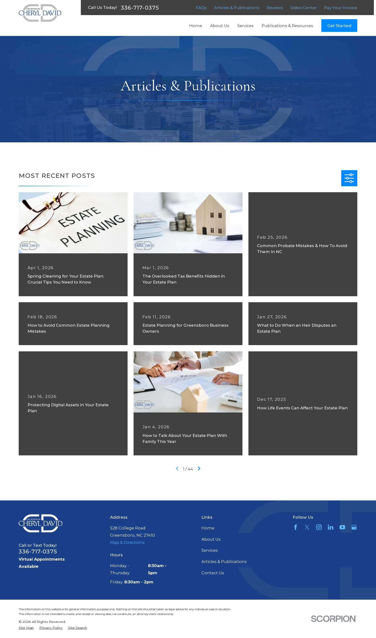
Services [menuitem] (245, 25)
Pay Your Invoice (340, 7)
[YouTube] (342, 527)
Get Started (339, 25)
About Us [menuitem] (219, 25)
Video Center (303, 7)
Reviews (275, 7)
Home (207, 528)
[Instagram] (319, 527)
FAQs (201, 7)
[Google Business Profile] (354, 527)
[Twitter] (307, 527)
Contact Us (212, 572)
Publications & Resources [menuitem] (287, 25)
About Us (211, 539)
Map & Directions (127, 542)
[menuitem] (26, 628)
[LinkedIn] (330, 527)
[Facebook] (295, 527)
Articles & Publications (236, 7)
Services (209, 550)
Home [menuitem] (195, 25)
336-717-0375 (140, 7)
